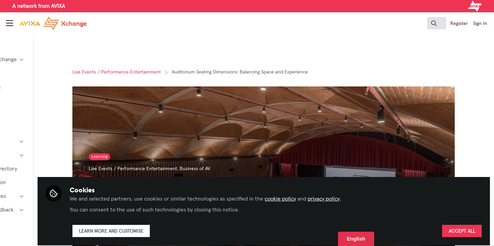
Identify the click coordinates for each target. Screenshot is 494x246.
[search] (436, 23)
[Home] (47, 23)
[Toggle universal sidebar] (9, 23)
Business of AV (222, 168)
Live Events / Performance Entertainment (144, 72)
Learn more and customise (165, 228)
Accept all (462, 228)
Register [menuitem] (459, 23)
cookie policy (334, 195)
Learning (127, 157)
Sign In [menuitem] (480, 23)
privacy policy (378, 195)
